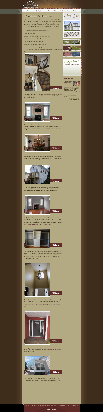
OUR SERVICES (31, 405)
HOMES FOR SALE (47, 405)
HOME (26, 405)
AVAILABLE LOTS (55, 405)
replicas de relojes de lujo (42, 38)
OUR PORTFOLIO (62, 405)
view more (75, 65)
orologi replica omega (56, 303)
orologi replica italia (52, 349)
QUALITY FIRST (39, 405)
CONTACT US (70, 405)
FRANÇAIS (75, 405)
